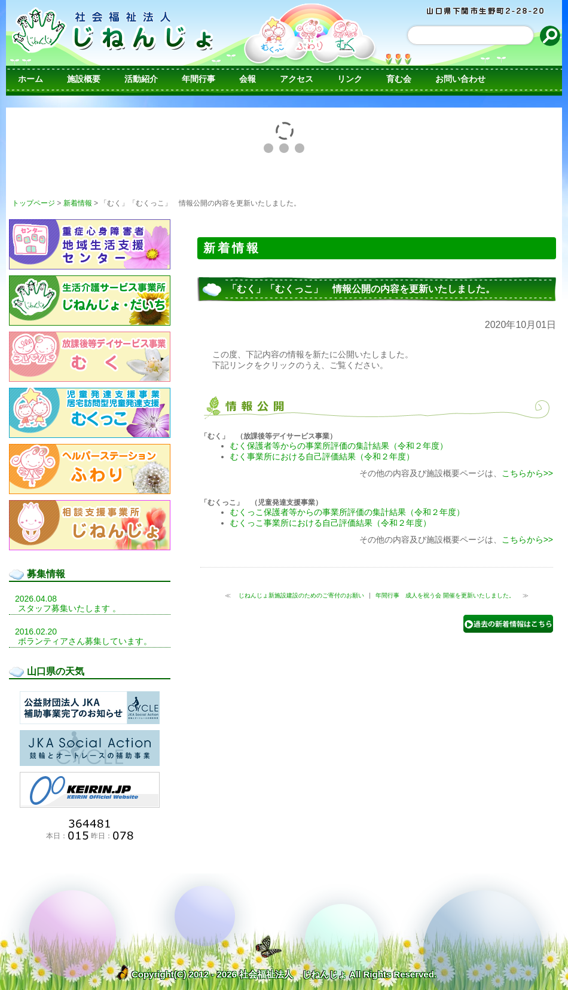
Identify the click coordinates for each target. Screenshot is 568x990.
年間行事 (198, 79)
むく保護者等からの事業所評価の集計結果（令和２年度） (339, 445)
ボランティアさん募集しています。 (85, 641)
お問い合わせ (460, 79)
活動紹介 (141, 79)
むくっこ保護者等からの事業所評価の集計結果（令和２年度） (347, 512)
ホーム (30, 79)
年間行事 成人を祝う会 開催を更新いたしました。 (446, 595)
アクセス (296, 79)
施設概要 (83, 79)
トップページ (33, 203)
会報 (247, 79)
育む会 (398, 79)
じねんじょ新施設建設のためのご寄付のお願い (300, 595)
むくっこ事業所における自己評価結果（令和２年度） (330, 523)
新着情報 (77, 203)
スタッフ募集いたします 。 (69, 608)
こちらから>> (527, 473)
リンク (349, 79)
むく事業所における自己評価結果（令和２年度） (322, 456)
